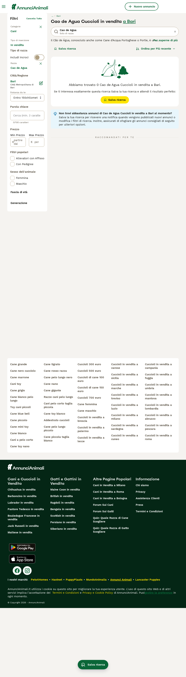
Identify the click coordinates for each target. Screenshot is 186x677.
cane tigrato (52, 433)
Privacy (140, 560)
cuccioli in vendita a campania (158, 435)
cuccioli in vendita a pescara (158, 496)
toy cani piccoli (20, 476)
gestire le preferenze (159, 661)
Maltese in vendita (20, 601)
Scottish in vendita (62, 584)
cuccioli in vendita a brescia (91, 488)
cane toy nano (19, 515)
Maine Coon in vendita (65, 558)
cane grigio (17, 459)
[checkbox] (12, 105)
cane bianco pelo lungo (21, 467)
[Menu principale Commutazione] (3, 6)
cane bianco (18, 502)
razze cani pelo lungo (58, 466)
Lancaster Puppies (147, 648)
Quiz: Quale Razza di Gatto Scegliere (111, 598)
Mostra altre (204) (26, 165)
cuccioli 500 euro (89, 439)
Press (139, 573)
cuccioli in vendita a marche (124, 455)
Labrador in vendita (21, 571)
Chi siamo (142, 554)
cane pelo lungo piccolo (54, 497)
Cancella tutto (34, 18)
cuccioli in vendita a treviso (124, 465)
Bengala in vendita (62, 578)
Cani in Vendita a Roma (108, 560)
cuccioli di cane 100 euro (91, 448)
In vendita (20, 48)
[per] (36, 240)
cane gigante (52, 459)
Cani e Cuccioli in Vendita (24, 550)
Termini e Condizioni (149, 580)
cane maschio (87, 479)
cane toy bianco (54, 482)
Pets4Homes (39, 648)
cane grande (18, 433)
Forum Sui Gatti (103, 580)
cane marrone (19, 446)
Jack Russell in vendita (23, 595)
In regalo (19, 57)
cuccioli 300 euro (89, 433)
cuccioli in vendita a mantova (158, 465)
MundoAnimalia (96, 648)
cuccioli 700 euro (89, 466)
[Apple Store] (22, 628)
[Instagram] (27, 639)
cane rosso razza (55, 439)
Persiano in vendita (63, 591)
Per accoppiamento (26, 66)
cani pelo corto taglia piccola (58, 474)
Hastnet (57, 648)
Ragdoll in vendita (62, 571)
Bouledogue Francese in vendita (24, 586)
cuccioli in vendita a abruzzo (158, 486)
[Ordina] (156, 48)
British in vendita (61, 565)
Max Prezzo (36, 233)
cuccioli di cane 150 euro (91, 458)
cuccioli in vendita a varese (124, 435)
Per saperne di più (165, 40)
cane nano (51, 453)
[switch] (27, 80)
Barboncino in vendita (22, 565)
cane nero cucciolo (23, 439)
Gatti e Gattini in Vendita (65, 550)
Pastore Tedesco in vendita (26, 578)
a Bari (129, 21)
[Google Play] (22, 616)
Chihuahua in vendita (22, 558)
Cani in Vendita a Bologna (110, 567)
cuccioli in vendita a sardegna (124, 496)
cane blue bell (20, 482)
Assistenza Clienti (147, 567)
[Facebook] (17, 639)
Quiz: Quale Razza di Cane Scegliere (110, 588)
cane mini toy (19, 495)
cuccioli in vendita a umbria (158, 455)
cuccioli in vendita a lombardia (158, 475)
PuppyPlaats (74, 648)
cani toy (15, 453)
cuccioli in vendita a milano (124, 486)
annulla (38, 87)
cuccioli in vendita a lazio (124, 475)
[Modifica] (41, 181)
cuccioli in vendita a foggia (158, 445)
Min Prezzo (17, 233)
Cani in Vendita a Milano (109, 554)
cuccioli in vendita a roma (158, 506)
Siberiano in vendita (63, 597)
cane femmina (87, 473)
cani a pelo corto (21, 508)
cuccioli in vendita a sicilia (124, 445)
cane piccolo (18, 489)
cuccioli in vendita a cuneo (124, 506)
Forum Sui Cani (103, 573)
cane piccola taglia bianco (56, 507)
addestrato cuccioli (56, 489)
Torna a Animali (19, 26)
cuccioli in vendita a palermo (91, 498)
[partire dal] (18, 240)
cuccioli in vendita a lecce (91, 508)
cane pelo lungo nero (58, 446)
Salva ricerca (65, 48)
